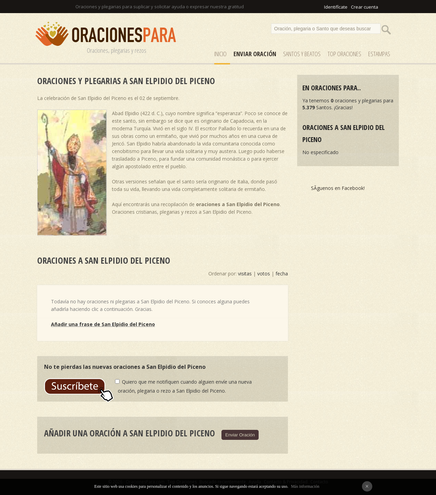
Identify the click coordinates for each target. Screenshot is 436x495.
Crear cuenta (364, 7)
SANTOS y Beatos (302, 54)
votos (263, 273)
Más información (305, 486)
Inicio (220, 54)
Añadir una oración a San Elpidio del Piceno (129, 433)
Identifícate (335, 7)
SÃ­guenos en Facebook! (338, 188)
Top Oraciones (344, 54)
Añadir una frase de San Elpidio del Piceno (103, 324)
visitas (245, 273)
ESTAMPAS (379, 54)
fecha (282, 273)
